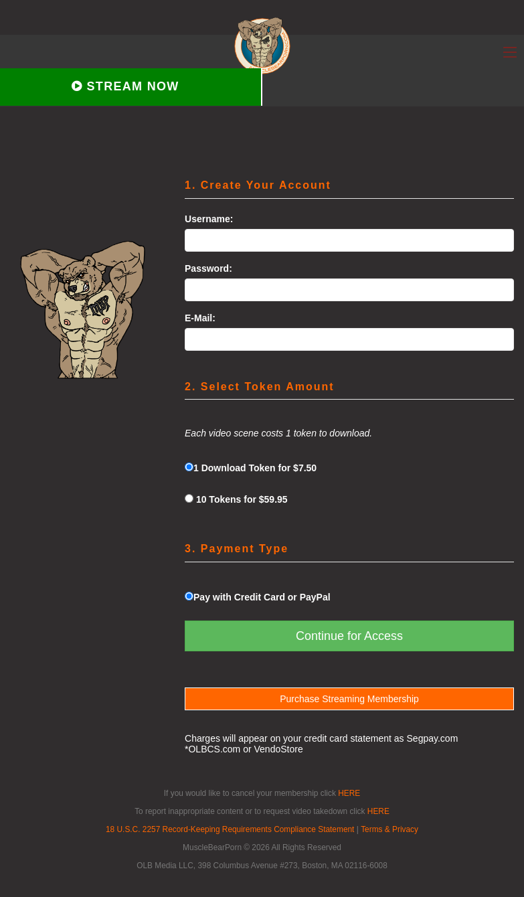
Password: (208, 268)
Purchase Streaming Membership (349, 699)
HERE (349, 793)
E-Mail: (200, 318)
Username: (209, 219)
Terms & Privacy (389, 829)
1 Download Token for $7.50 (251, 468)
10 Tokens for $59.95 (236, 499)
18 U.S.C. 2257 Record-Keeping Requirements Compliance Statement (230, 829)
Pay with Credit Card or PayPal (258, 597)
